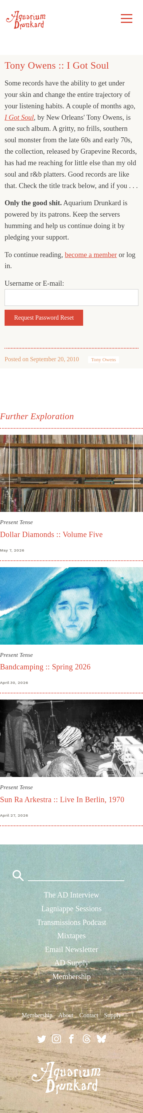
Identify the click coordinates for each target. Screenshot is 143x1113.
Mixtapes (71, 935)
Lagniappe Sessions (71, 908)
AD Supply (71, 963)
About (66, 1015)
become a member (91, 255)
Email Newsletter (71, 949)
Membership (71, 976)
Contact (88, 1015)
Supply (112, 1015)
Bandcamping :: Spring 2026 (45, 667)
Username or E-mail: (34, 283)
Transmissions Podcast (71, 922)
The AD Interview (72, 895)
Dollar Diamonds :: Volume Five (51, 534)
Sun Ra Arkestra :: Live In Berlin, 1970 (62, 799)
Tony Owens (103, 359)
